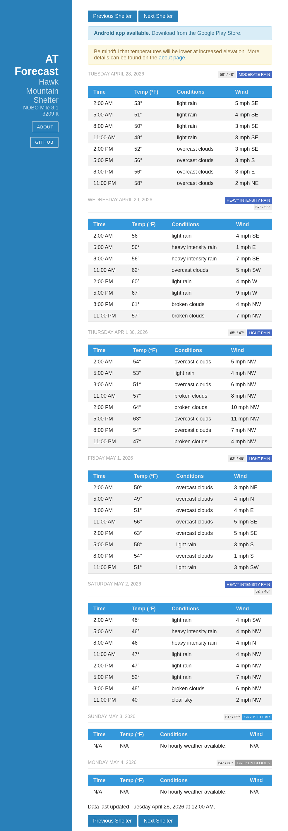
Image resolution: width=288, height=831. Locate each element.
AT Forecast (37, 65)
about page (172, 58)
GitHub (44, 142)
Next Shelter (158, 16)
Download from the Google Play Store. (167, 33)
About (45, 126)
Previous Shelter (112, 16)
